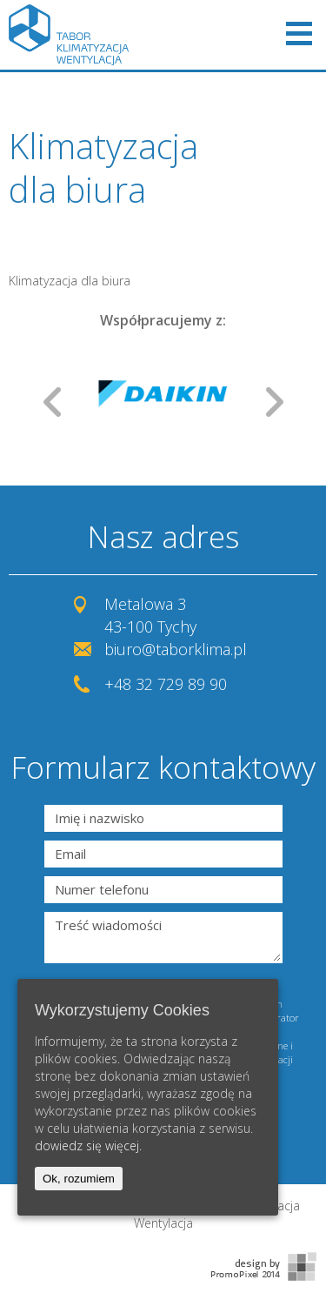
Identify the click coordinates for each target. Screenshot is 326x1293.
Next (274, 402)
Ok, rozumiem (79, 1178)
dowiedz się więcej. (88, 1145)
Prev (52, 402)
